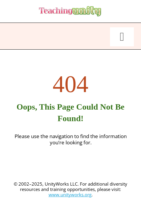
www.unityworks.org (70, 195)
